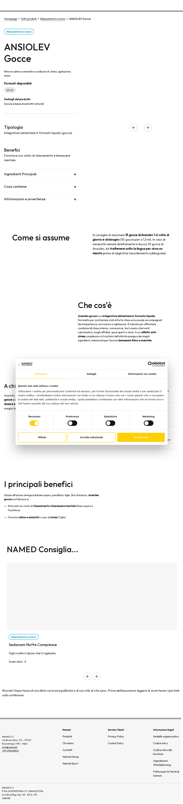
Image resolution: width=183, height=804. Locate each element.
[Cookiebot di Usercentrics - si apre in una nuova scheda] (150, 364)
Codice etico (160, 743)
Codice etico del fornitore (162, 752)
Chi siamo (134, 5)
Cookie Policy (116, 743)
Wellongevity (154, 5)
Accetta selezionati (91, 437)
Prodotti (67, 736)
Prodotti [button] (115, 5)
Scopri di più (16, 661)
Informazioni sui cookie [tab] (142, 373)
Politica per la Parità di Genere (166, 773)
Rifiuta (42, 437)
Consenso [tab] (41, 373)
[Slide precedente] (87, 676)
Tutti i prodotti (29, 18)
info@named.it (9, 747)
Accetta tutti (141, 437)
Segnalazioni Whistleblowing (162, 762)
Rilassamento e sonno (52, 18)
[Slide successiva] (96, 676)
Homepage (10, 18)
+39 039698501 (10, 750)
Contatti (172, 5)
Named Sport (70, 763)
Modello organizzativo (166, 736)
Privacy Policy (116, 736)
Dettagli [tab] (91, 373)
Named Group (71, 756)
